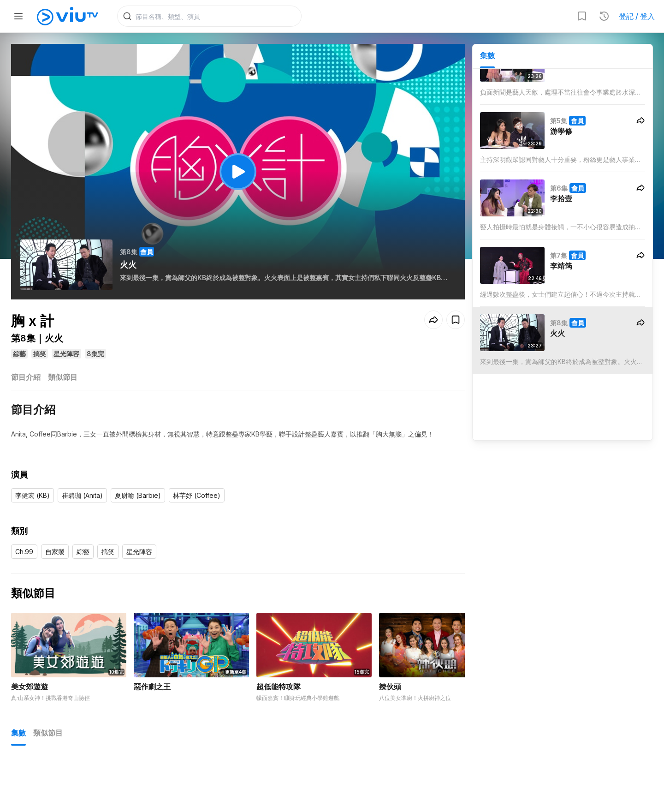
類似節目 (62, 377)
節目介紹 (26, 377)
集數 (487, 55)
